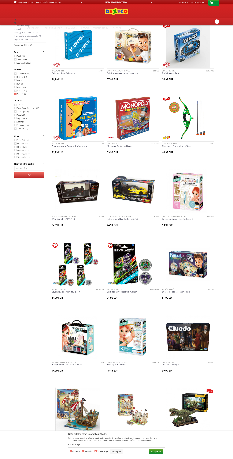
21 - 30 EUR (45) (23, 172)
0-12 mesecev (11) (24, 98)
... (143, 415)
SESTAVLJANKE (185, 264)
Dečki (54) (21, 81)
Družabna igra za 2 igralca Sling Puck (67, 387)
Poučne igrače (22, 40)
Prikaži (188, 32)
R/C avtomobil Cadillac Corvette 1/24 (196, 146)
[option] (116, 2)
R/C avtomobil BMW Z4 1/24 (149, 146)
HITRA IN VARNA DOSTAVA (116, 2)
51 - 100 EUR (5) (23, 182)
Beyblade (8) (22, 143)
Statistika (88, 451)
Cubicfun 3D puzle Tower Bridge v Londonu (156, 327)
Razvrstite (145, 32)
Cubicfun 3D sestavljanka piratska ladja (197, 266)
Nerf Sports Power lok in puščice (108, 146)
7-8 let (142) (22, 115)
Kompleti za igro (22, 51)
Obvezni (76, 451)
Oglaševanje (102, 451)
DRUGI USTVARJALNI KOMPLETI (106, 83)
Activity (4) (21, 140)
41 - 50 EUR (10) (23, 179)
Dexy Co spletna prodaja (24, 27)
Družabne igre (58, 83)
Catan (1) (21, 147)
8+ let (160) (21, 119)
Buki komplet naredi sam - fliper (193, 206)
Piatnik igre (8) (23, 136)
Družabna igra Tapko (146, 86)
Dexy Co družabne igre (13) (28, 133)
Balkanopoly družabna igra (63, 86)
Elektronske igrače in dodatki (27, 61)
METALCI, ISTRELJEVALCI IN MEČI (192, 385)
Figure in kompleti (23, 64)
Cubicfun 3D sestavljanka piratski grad (68, 327)
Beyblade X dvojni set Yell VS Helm (152, 206)
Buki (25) (20, 130)
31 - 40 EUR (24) (23, 175)
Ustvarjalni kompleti (24, 47)
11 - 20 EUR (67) (23, 168)
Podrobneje (74, 444)
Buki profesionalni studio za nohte (67, 266)
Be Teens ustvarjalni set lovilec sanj (67, 206)
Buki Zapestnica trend (104, 266)
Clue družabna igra (145, 266)
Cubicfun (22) (22, 153)
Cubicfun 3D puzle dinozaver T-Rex (109, 327)
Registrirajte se (197, 2)
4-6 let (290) (22, 112)
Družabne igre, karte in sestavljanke (29, 44)
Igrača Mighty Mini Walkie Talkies (108, 387)
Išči (29, 200)
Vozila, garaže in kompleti (26, 57)
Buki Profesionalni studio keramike (109, 86)
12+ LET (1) (21, 105)
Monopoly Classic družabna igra (151, 387)
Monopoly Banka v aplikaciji (64, 146)
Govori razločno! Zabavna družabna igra (197, 86)
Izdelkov (39, 27)
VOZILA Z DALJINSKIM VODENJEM (149, 143)
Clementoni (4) (23, 150)
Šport (18, 54)
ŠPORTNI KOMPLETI (102, 143)
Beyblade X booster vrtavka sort (108, 206)
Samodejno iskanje (128, 32)
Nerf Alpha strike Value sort (192, 387)
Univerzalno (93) (24, 88)
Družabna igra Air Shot (189, 327)
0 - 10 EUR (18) (23, 165)
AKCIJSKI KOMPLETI (101, 204)
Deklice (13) (22, 84)
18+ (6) (20, 109)
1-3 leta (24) (22, 102)
